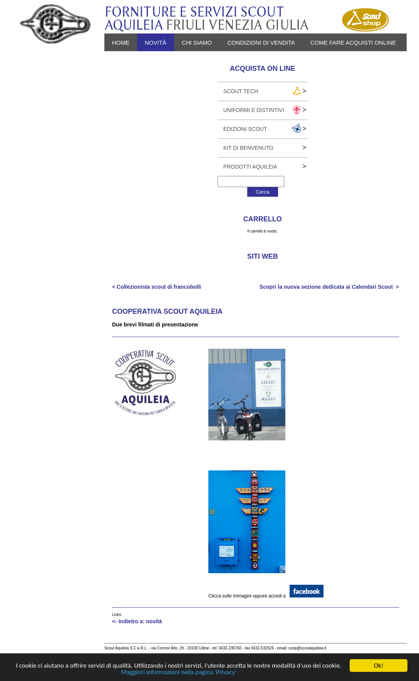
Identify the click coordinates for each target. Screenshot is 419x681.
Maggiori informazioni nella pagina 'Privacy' (178, 672)
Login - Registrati (181, 60)
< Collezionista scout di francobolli (156, 287)
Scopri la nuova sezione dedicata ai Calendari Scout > (329, 287)
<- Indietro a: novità (137, 621)
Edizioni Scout (245, 129)
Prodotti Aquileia (250, 167)
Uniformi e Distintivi (253, 110)
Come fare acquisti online (353, 42)
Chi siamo (197, 42)
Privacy (124, 60)
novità (155, 42)
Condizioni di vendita (261, 42)
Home (120, 42)
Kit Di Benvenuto (248, 148)
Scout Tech (240, 91)
